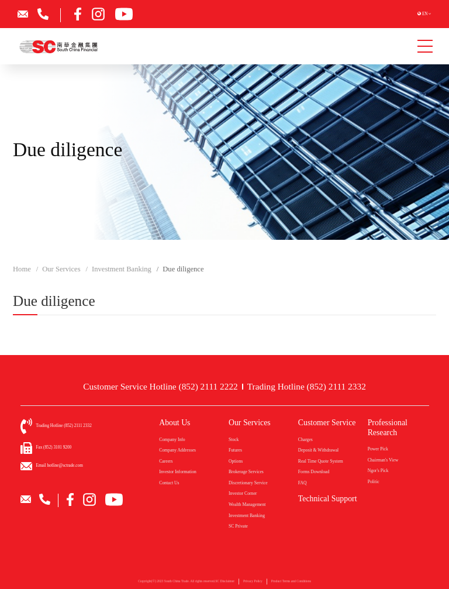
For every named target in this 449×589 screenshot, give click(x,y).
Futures (235, 450)
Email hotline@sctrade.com (59, 465)
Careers (165, 461)
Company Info (172, 439)
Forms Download (314, 471)
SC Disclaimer (224, 583)
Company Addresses (177, 450)
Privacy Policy (253, 583)
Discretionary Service (248, 482)
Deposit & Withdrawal (318, 450)
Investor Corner (243, 493)
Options (236, 461)
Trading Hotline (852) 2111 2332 (306, 386)
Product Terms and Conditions (291, 583)
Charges (305, 439)
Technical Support (327, 498)
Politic (373, 481)
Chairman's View (383, 460)
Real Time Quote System (320, 461)
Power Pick (378, 449)
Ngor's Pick (378, 470)
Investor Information (177, 471)
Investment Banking (247, 515)
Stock (234, 439)
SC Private (238, 526)
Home (22, 269)
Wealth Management (247, 504)
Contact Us (169, 482)
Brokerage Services (246, 471)
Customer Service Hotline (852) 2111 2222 (160, 386)
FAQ (302, 482)
